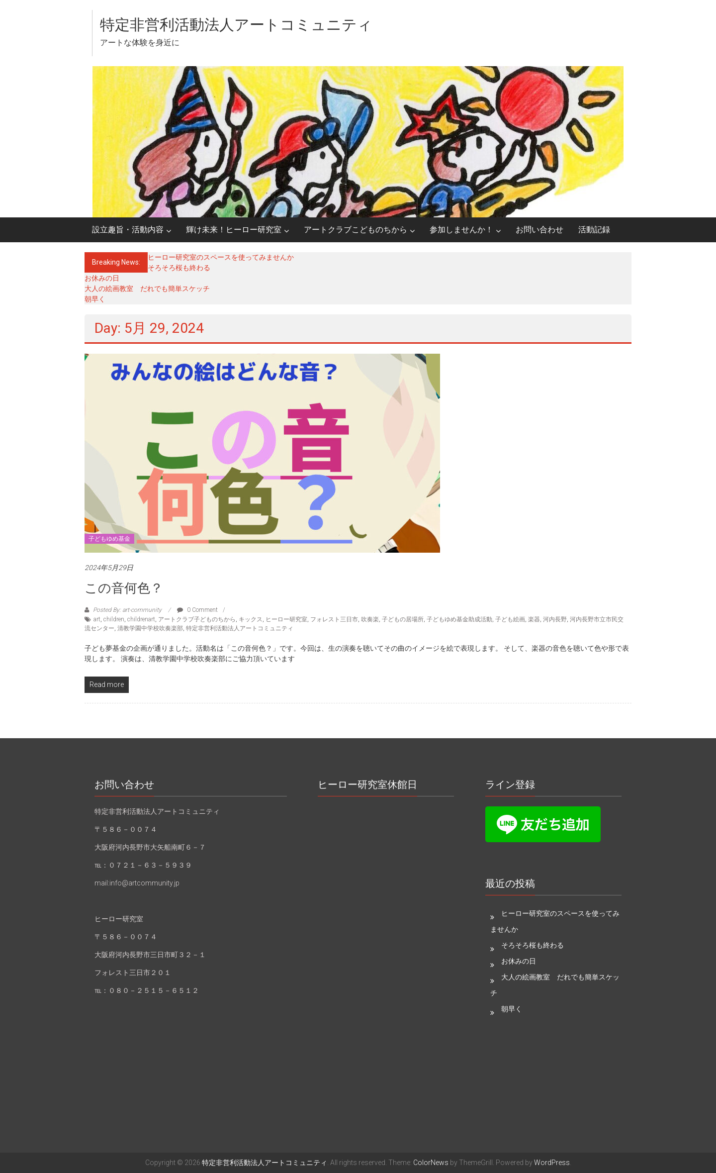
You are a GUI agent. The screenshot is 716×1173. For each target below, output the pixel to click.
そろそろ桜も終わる (179, 268)
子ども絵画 (510, 619)
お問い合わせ (539, 229)
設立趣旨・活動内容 (128, 229)
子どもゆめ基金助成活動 (459, 619)
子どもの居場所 (403, 619)
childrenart (141, 619)
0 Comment (197, 609)
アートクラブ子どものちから (197, 619)
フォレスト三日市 (334, 619)
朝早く (95, 299)
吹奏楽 (370, 619)
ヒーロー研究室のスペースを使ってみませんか (221, 257)
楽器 (534, 619)
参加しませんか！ (461, 229)
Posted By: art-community (127, 609)
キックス (251, 619)
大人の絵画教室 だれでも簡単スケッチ (147, 289)
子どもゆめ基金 (109, 538)
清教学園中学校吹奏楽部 (150, 628)
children (113, 619)
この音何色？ (124, 588)
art (96, 619)
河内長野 (555, 619)
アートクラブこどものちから (355, 229)
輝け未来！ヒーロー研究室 (233, 229)
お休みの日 (102, 278)
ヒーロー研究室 (286, 619)
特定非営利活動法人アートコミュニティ (236, 24)
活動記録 (594, 229)
